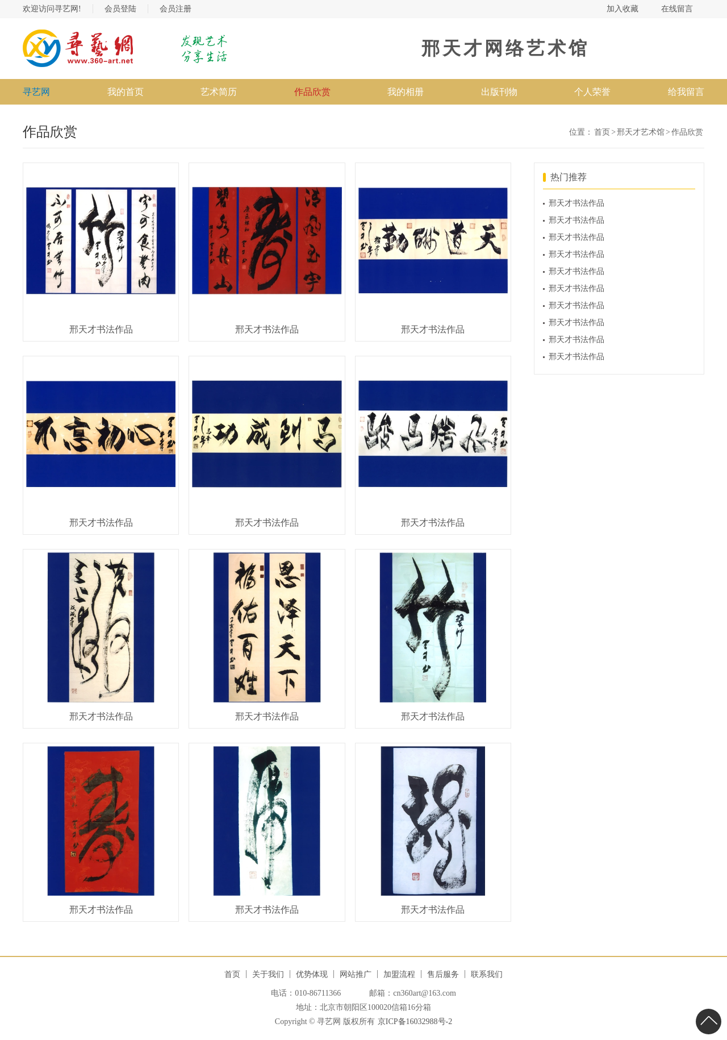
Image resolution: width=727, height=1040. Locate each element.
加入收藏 (622, 9)
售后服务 (443, 974)
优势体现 (312, 974)
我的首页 (125, 92)
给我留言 (686, 92)
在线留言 (677, 9)
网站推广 (355, 974)
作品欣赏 (687, 132)
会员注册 (175, 9)
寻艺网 (36, 92)
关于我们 (268, 974)
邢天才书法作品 (576, 203)
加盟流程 (399, 974)
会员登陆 (120, 9)
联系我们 (487, 974)
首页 (602, 132)
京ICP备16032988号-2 (415, 1021)
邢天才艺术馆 (641, 132)
